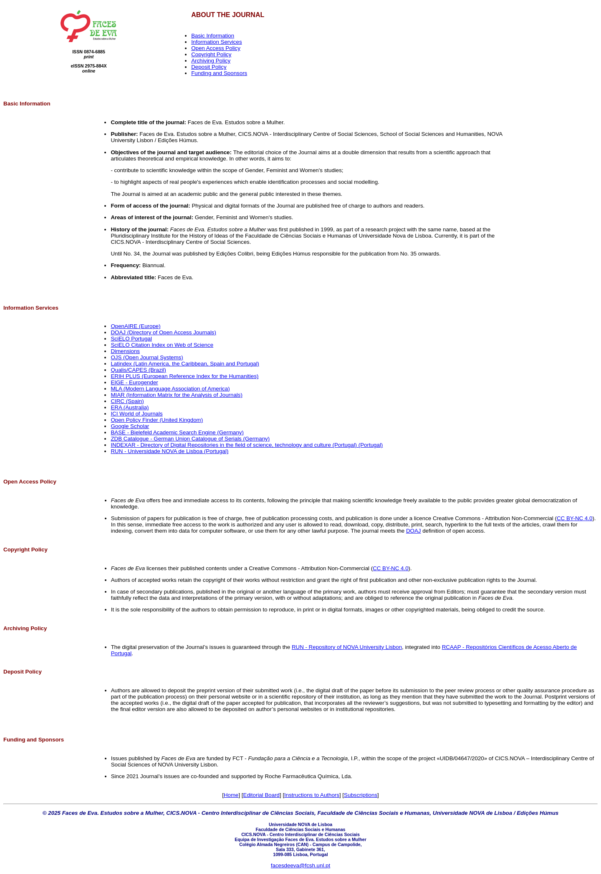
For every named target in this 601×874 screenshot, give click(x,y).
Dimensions (125, 351)
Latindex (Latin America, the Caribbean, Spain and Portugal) (185, 364)
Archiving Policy (210, 61)
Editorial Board (261, 795)
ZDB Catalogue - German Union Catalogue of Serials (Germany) (190, 439)
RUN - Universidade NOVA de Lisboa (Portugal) (169, 451)
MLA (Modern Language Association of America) (170, 389)
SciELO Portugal (131, 339)
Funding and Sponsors (219, 73)
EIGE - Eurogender (134, 382)
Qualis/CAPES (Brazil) (138, 370)
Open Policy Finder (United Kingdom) (157, 420)
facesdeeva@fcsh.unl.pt (300, 865)
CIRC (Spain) (127, 401)
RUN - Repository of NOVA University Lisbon (347, 647)
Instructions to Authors (311, 795)
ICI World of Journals (136, 414)
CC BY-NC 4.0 (574, 518)
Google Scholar (130, 426)
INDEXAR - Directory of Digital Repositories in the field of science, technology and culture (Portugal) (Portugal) (247, 445)
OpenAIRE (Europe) (135, 326)
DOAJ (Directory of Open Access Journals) (163, 332)
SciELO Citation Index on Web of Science (162, 345)
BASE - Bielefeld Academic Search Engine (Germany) (177, 432)
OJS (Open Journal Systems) (147, 357)
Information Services (216, 42)
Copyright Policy (211, 54)
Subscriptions (360, 795)
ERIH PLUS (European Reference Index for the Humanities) (184, 376)
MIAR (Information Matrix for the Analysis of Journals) (176, 395)
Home (231, 795)
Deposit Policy (208, 67)
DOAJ (413, 531)
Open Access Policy (215, 48)
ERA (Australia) (130, 407)
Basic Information (212, 36)
